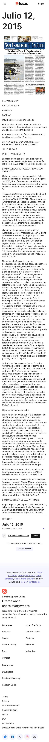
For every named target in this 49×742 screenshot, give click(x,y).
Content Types (33, 631)
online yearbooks (26, 575)
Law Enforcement (10, 705)
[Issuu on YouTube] (34, 737)
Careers (5, 638)
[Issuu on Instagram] (27, 737)
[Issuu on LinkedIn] (12, 737)
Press (4, 651)
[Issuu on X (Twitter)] (20, 737)
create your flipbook (30, 582)
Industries (30, 651)
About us (6, 631)
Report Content (9, 710)
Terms (5, 696)
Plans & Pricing (9, 644)
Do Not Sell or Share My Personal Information (23, 728)
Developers (7, 672)
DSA (4, 718)
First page (7, 518)
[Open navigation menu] (4, 3)
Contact (6, 657)
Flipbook (30, 644)
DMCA (5, 714)
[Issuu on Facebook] (5, 737)
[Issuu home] (22, 3)
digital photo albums (24, 578)
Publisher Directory (11, 678)
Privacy (5, 701)
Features (30, 638)
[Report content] (44, 528)
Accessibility (8, 723)
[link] (41, 3)
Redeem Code (9, 685)
